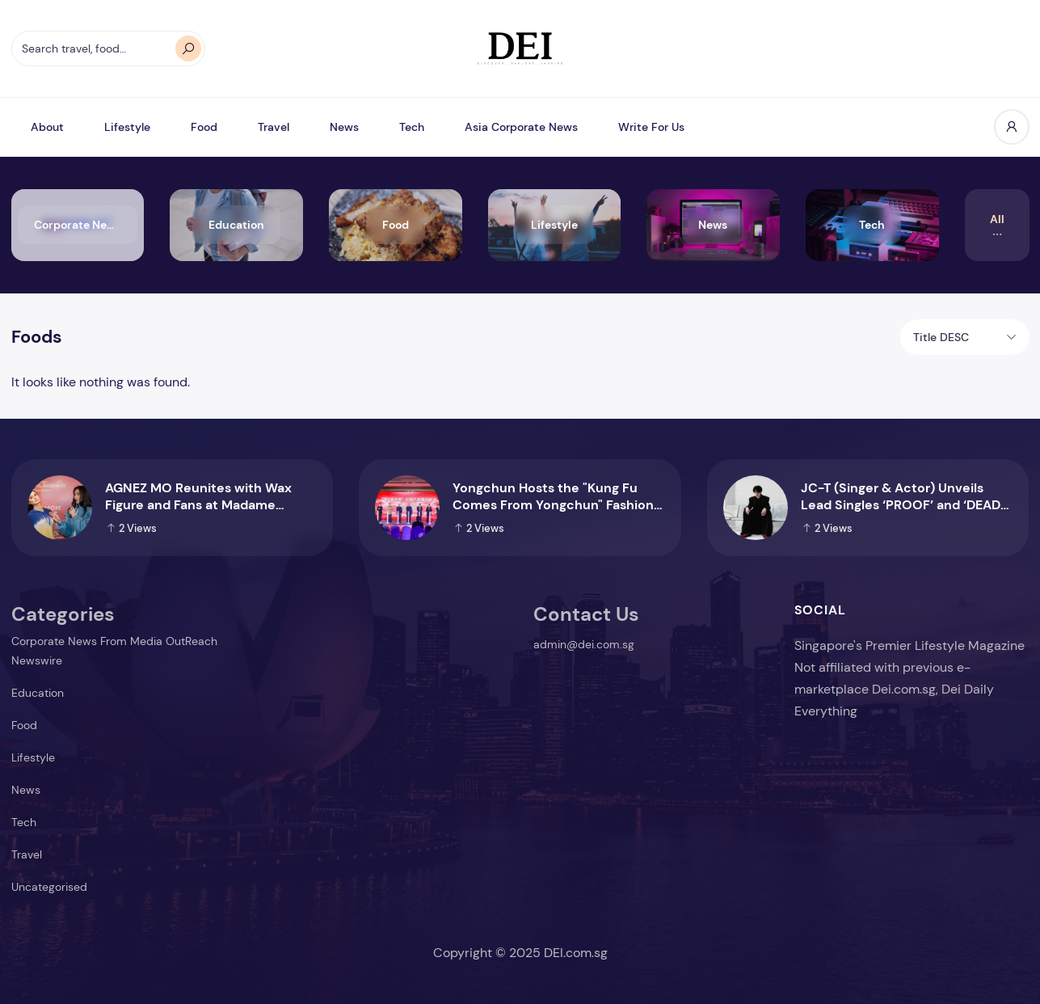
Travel (273, 127)
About (47, 127)
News (344, 127)
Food (204, 127)
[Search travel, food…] (108, 48)
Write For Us (651, 127)
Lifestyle (127, 127)
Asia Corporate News (521, 127)
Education (37, 693)
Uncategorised (49, 887)
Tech (411, 127)
